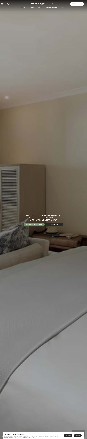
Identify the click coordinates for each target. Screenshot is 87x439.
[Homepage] (2, 436)
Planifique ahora (78, 3)
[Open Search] (10, 4)
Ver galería (54, 224)
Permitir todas (68, 435)
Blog (63, 7)
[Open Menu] (3, 4)
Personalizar (77, 435)
